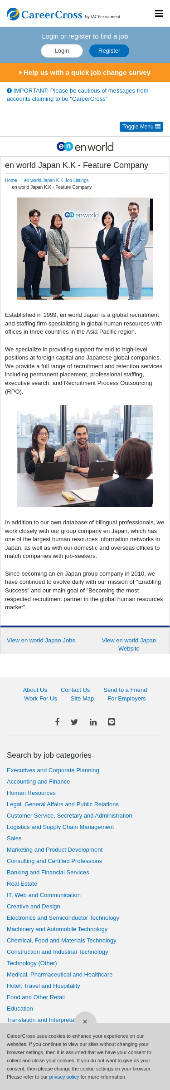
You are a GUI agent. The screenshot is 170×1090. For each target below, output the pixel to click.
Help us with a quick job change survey (85, 72)
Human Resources (31, 792)
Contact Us (75, 689)
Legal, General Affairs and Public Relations (63, 804)
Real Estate (22, 883)
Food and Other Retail (36, 997)
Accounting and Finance (38, 781)
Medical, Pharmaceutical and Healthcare (59, 974)
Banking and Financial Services (48, 872)
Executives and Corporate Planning (53, 770)
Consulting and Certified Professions (54, 861)
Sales (14, 838)
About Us (35, 689)
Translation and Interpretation (45, 1019)
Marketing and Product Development (54, 849)
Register (109, 50)
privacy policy (64, 1077)
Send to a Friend (125, 689)
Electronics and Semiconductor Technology (63, 917)
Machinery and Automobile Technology (57, 929)
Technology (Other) (32, 963)
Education (20, 1008)
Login (62, 50)
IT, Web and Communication (44, 895)
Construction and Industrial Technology (57, 951)
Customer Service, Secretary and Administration (69, 815)
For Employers (126, 698)
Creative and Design (33, 906)
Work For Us (40, 698)
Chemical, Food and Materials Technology (62, 940)
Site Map (82, 698)
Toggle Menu (141, 126)
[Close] (85, 1022)
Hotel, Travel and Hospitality (43, 985)
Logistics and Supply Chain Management (60, 827)
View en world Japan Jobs (41, 640)
